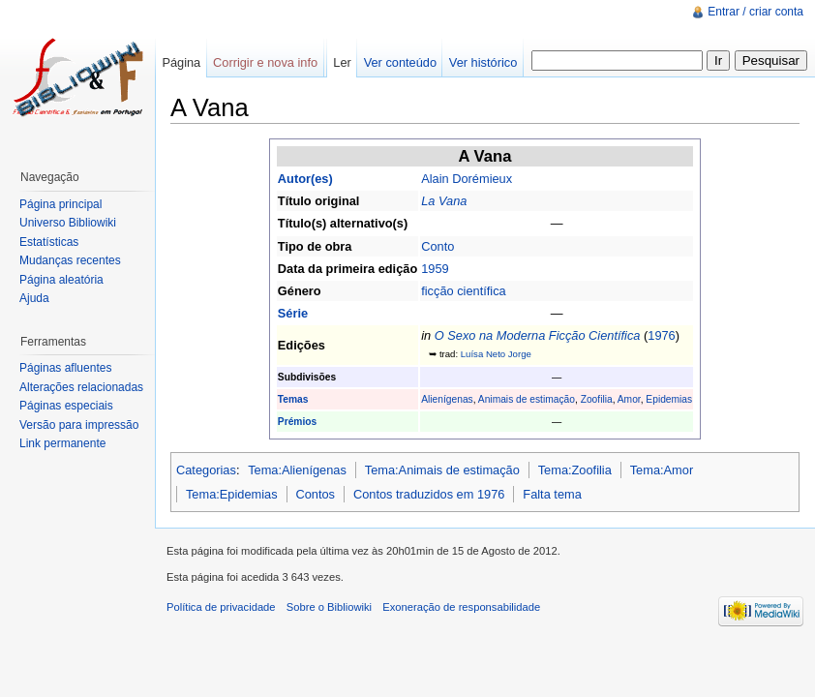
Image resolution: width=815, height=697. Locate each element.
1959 (434, 268)
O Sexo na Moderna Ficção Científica (538, 335)
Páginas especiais (66, 405)
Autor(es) (305, 178)
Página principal (60, 204)
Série (293, 313)
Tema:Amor (661, 470)
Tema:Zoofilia (575, 470)
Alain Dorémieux (466, 178)
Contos (315, 494)
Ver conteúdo (400, 62)
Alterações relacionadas (81, 387)
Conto (437, 246)
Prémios (297, 421)
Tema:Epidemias (232, 494)
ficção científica (463, 291)
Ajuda (34, 298)
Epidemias (669, 399)
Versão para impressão (78, 425)
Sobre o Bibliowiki (329, 607)
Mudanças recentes (70, 260)
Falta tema (552, 494)
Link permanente (62, 443)
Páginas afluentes (65, 368)
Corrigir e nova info (265, 62)
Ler (342, 62)
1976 (661, 335)
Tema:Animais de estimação (442, 470)
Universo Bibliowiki (67, 222)
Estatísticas (48, 242)
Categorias (206, 470)
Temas (293, 399)
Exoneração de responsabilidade (461, 607)
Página (181, 62)
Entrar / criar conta (755, 11)
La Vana (444, 201)
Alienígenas (447, 399)
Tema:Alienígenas (297, 470)
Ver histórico (483, 62)
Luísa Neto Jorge (496, 353)
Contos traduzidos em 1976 (429, 494)
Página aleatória (61, 280)
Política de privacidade (221, 607)
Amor (629, 399)
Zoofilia (597, 399)
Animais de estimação (526, 399)
